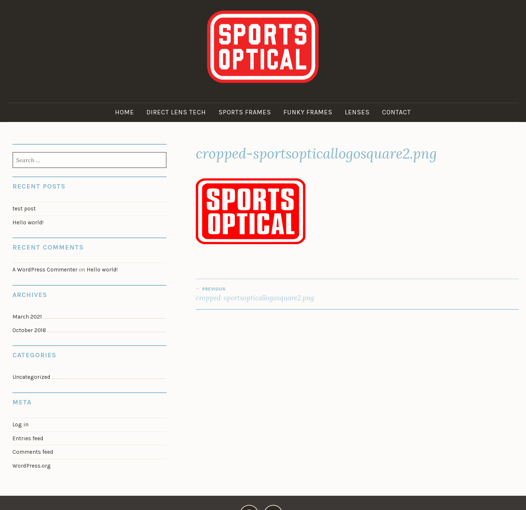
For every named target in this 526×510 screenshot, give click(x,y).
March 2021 (27, 316)
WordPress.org (31, 466)
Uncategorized (31, 377)
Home (124, 112)
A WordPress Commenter (44, 269)
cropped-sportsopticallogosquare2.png (276, 294)
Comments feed (32, 452)
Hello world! (27, 222)
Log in (20, 424)
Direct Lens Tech (176, 112)
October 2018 (29, 330)
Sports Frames (244, 112)
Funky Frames (307, 112)
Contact (396, 112)
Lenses (357, 112)
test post (24, 208)
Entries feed (27, 438)
